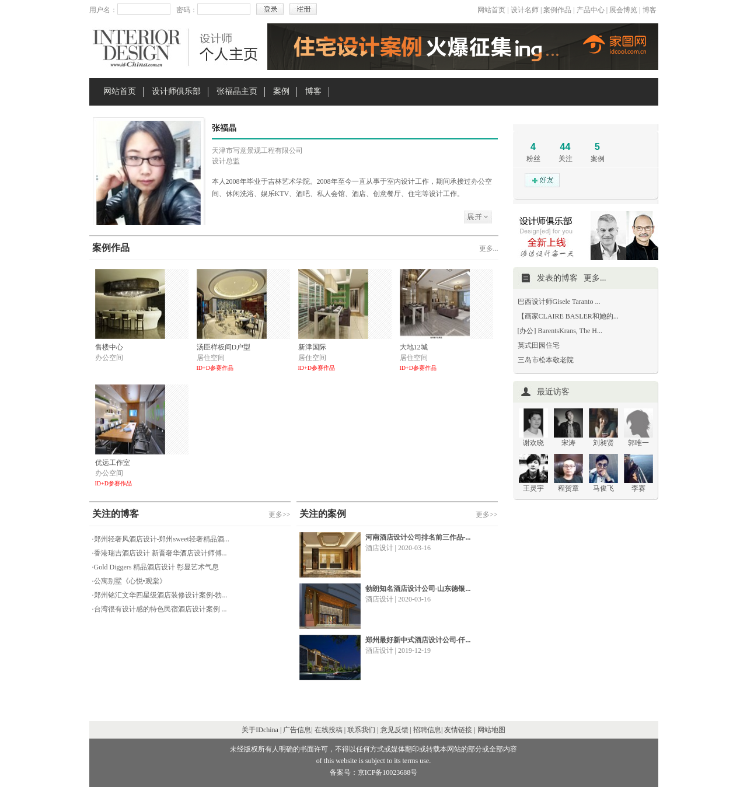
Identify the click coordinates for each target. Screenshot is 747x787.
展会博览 (623, 10)
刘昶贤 (603, 443)
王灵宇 (533, 488)
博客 (650, 10)
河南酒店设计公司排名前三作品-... (418, 537)
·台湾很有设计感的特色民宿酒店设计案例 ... (159, 609)
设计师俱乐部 (176, 91)
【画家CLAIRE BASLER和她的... (568, 316)
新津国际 (312, 347)
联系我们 (361, 730)
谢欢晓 (533, 443)
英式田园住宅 (539, 345)
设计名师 (525, 10)
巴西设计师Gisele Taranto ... (559, 302)
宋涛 (568, 443)
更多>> (279, 514)
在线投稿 (329, 730)
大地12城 (414, 347)
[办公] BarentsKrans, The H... (560, 331)
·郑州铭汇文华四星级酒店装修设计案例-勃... (160, 595)
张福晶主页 (237, 91)
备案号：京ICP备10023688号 (374, 772)
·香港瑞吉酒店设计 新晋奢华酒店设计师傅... (159, 553)
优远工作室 (112, 463)
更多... (488, 248)
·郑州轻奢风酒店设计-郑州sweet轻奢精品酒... (160, 539)
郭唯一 (638, 443)
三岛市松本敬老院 (546, 360)
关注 (565, 159)
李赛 (638, 488)
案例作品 (557, 10)
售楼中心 (109, 347)
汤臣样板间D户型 (224, 347)
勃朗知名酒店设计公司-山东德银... (418, 589)
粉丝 (533, 159)
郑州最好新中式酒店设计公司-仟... (418, 640)
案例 (281, 91)
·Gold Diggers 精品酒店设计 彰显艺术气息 (155, 567)
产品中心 (591, 10)
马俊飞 (603, 488)
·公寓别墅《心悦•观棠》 (129, 581)
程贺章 (568, 488)
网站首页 (491, 10)
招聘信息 (427, 730)
